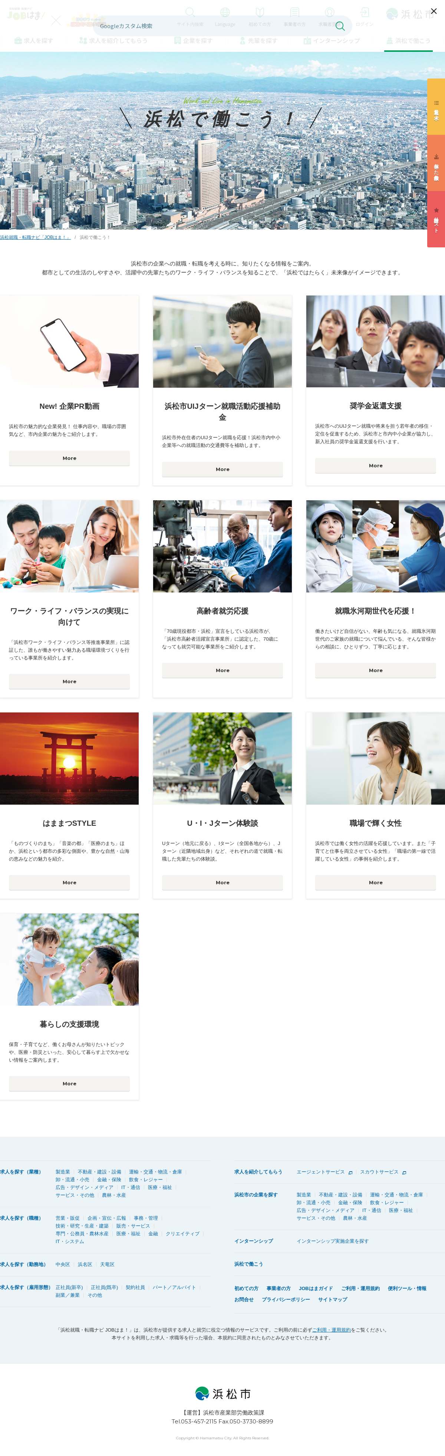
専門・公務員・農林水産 (82, 1233)
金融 (153, 1233)
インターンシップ (336, 40)
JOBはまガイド (316, 1288)
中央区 (63, 1264)
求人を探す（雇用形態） (26, 1287)
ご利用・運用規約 (360, 1288)
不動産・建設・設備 (99, 1172)
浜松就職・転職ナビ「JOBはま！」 (35, 237)
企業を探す (198, 40)
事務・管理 (146, 1218)
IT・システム (70, 1241)
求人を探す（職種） (21, 1218)
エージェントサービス (321, 1172)
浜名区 (85, 1264)
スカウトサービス (379, 1172)
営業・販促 (68, 1218)
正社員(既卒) (104, 1287)
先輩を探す (263, 40)
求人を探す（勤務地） (24, 1264)
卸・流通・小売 (72, 1179)
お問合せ (244, 1299)
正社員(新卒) (69, 1287)
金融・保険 (109, 1179)
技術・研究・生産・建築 (82, 1226)
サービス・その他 (75, 1195)
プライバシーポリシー (286, 1299)
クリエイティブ (183, 1233)
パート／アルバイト (174, 1287)
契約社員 (135, 1287)
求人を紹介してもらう (258, 1172)
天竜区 (107, 1264)
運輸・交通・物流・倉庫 (155, 1172)
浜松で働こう (413, 40)
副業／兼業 (68, 1295)
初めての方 (246, 1288)
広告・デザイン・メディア (84, 1187)
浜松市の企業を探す (256, 1195)
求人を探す (38, 40)
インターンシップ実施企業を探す (333, 1241)
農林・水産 (114, 1195)
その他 (95, 1295)
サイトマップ (332, 1299)
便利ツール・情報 (407, 1288)
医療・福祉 (160, 1187)
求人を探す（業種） (21, 1172)
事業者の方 (279, 1288)
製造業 (63, 1172)
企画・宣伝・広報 (107, 1218)
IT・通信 (130, 1187)
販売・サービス (133, 1226)
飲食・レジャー (146, 1179)
